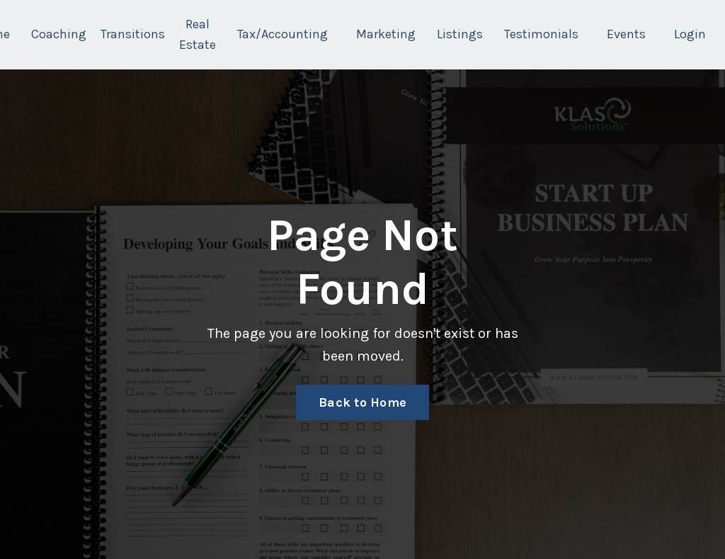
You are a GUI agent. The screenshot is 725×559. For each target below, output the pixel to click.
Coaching (58, 34)
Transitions (133, 34)
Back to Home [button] (362, 402)
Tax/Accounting (282, 34)
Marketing (386, 34)
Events (626, 34)
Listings (460, 34)
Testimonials (541, 34)
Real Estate (197, 34)
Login (690, 34)
